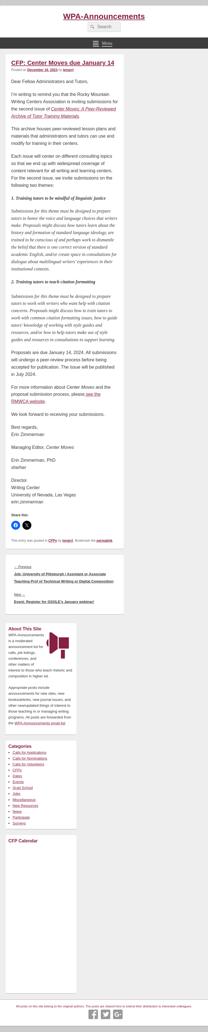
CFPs (52, 541)
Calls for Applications (29, 752)
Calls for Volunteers (28, 764)
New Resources (25, 806)
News (17, 811)
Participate (21, 817)
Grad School (23, 788)
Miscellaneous (24, 800)
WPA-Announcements (104, 16)
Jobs (16, 793)
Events (18, 782)
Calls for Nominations (30, 758)
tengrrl (68, 70)
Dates (17, 776)
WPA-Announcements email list (40, 723)
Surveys (19, 823)
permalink (105, 541)
